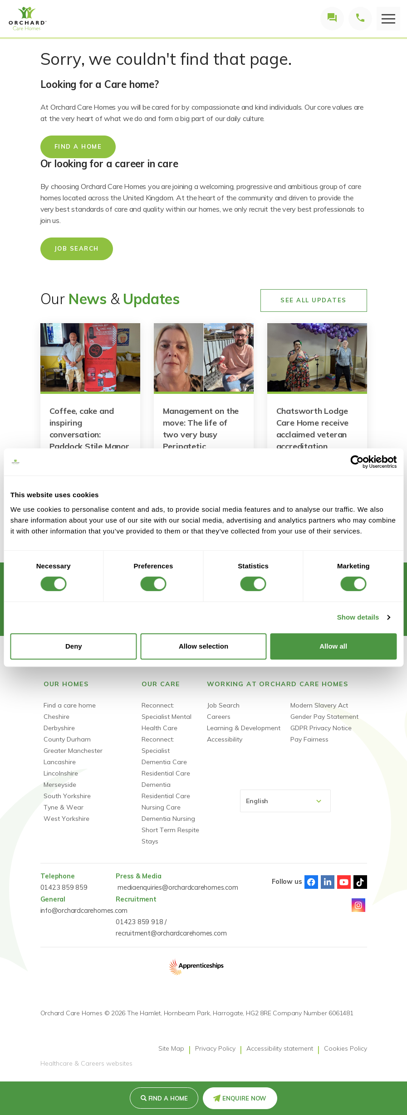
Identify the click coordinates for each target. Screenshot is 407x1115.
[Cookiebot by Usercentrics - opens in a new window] (357, 462)
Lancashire (60, 762)
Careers (218, 717)
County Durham (67, 739)
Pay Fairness (309, 739)
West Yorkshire (66, 818)
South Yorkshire (67, 796)
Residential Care (166, 773)
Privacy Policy (215, 1048)
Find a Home (168, 1098)
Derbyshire (59, 728)
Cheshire (56, 717)
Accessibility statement (279, 1048)
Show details (358, 617)
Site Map (171, 1048)
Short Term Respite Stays (170, 835)
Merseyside (60, 784)
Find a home (78, 146)
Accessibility (224, 739)
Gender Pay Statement (324, 717)
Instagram (358, 905)
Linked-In (327, 882)
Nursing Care (161, 807)
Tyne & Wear (63, 807)
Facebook (311, 882)
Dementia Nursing (168, 818)
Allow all (333, 646)
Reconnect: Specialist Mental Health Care (166, 716)
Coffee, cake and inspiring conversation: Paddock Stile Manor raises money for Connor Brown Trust (89, 440)
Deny (73, 646)
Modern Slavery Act (319, 705)
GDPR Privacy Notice (321, 728)
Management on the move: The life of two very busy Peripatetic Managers (201, 434)
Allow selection (203, 646)
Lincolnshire (61, 773)
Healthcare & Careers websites (86, 1064)
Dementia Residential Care (166, 790)
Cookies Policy (345, 1048)
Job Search (76, 248)
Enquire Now (244, 1098)
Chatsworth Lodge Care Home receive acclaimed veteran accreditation (312, 428)
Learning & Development (243, 728)
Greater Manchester (73, 751)
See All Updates (313, 300)
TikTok (360, 882)
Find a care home (70, 705)
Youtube (344, 882)
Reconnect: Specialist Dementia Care (164, 750)
